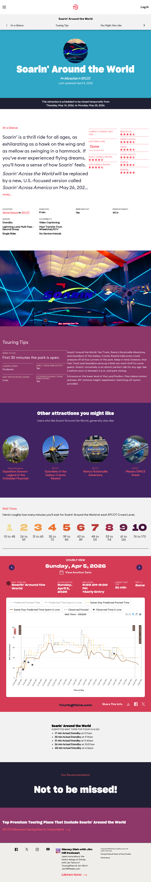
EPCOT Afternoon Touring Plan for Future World (36, 829)
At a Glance (17, 25)
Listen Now (75, 875)
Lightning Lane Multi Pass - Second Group (18, 228)
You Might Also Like (111, 25)
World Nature (10, 212)
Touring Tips (62, 25)
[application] (75, 653)
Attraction (71, 78)
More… (7, 194)
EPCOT (86, 78)
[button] (144, 25)
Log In (145, 7)
